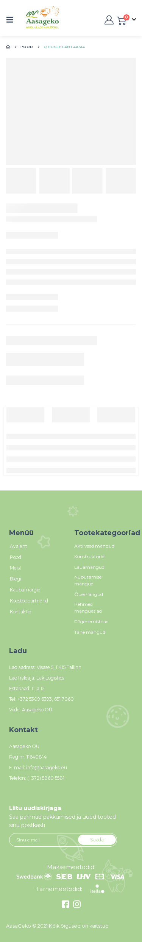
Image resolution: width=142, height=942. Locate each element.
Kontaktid (20, 612)
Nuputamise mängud (87, 580)
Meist (16, 568)
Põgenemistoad (91, 621)
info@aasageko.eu (46, 767)
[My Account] (108, 20)
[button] (12, 19)
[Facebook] (66, 906)
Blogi (15, 579)
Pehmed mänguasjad (88, 607)
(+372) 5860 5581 (45, 778)
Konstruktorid (89, 556)
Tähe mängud (89, 632)
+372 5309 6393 (34, 699)
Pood (15, 557)
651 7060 (64, 699)
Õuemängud (88, 594)
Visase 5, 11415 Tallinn (59, 667)
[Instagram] (76, 906)
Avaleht (18, 546)
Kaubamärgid (25, 590)
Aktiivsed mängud (94, 546)
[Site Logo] (34, 20)
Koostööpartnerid (29, 601)
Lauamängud (89, 567)
